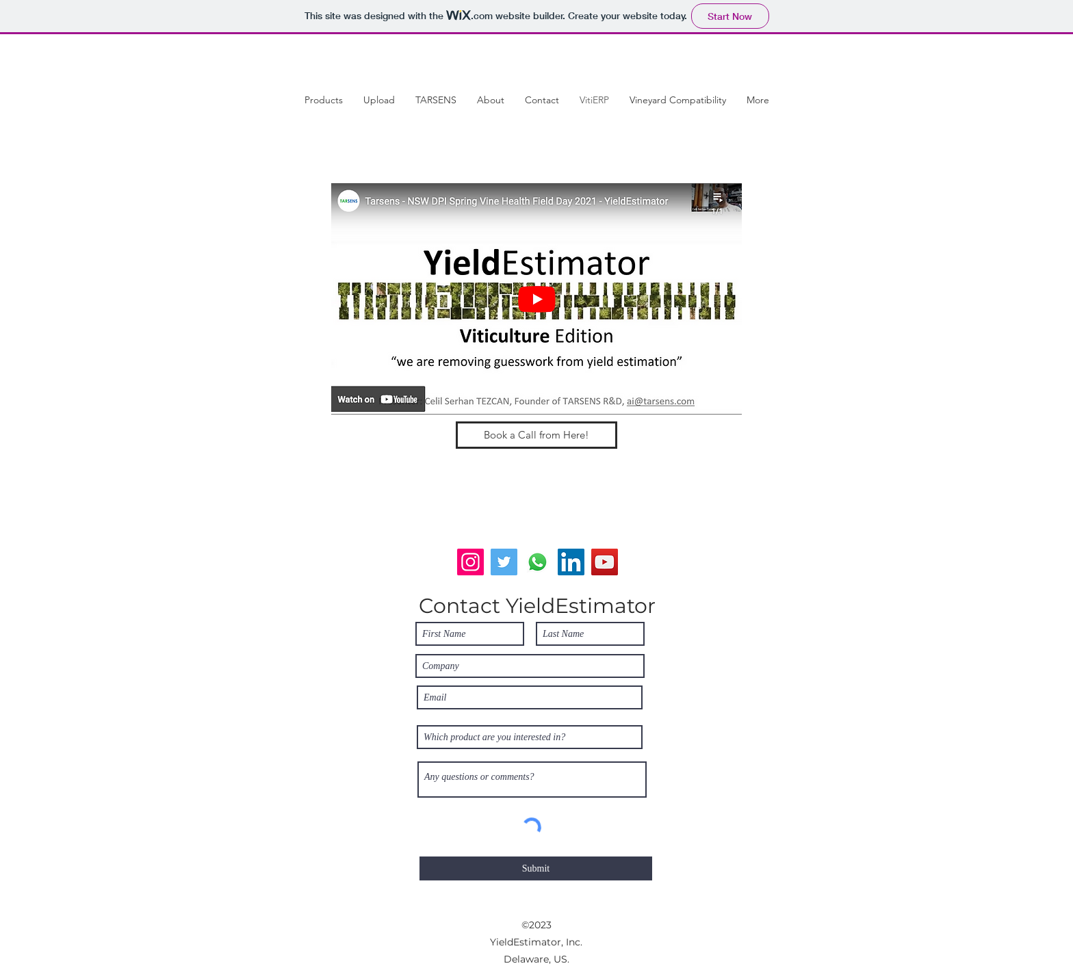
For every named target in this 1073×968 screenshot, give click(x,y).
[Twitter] (504, 562)
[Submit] (535, 868)
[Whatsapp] (537, 562)
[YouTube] (604, 562)
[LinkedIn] (571, 562)
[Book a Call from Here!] (536, 435)
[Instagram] (470, 562)
